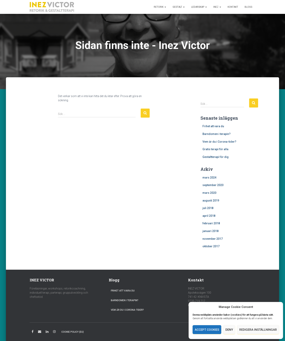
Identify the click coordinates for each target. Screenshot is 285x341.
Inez (217, 7)
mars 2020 (209, 192)
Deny (229, 329)
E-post (39, 332)
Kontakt (233, 7)
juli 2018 (207, 208)
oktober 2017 (210, 246)
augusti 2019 (210, 200)
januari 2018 (210, 231)
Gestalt (179, 7)
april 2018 (208, 215)
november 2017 (212, 238)
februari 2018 (211, 223)
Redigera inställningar (258, 329)
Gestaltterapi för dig (215, 157)
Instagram (54, 332)
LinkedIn (47, 332)
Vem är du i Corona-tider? (219, 141)
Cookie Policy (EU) (72, 331)
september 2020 (212, 185)
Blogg (248, 7)
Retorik (160, 7)
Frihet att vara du (213, 126)
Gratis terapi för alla (215, 149)
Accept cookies (207, 329)
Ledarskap (199, 7)
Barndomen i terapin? (216, 134)
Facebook (32, 332)
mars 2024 (209, 177)
